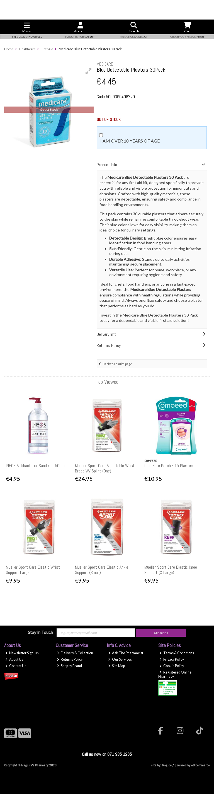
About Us (14, 659)
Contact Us (15, 666)
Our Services (120, 659)
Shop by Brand (69, 666)
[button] (88, 71)
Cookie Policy (171, 666)
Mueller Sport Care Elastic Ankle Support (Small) (101, 569)
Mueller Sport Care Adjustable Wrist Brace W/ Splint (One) (105, 468)
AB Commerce (200, 765)
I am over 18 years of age (130, 140)
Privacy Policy (171, 659)
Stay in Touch (40, 632)
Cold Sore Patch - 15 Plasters (169, 466)
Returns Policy (69, 659)
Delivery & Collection (75, 653)
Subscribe (161, 633)
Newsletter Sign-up (21, 653)
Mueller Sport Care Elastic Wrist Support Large (33, 569)
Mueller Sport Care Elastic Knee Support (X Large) (170, 569)
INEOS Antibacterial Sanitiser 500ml (35, 466)
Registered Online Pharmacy (174, 674)
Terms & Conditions (176, 653)
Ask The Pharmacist (125, 653)
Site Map (116, 666)
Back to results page (117, 364)
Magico (167, 765)
